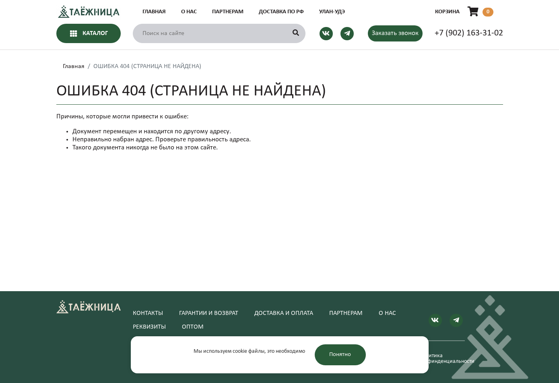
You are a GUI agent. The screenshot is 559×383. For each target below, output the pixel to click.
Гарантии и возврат (208, 313)
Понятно (340, 355)
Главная (154, 12)
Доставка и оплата (283, 313)
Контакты (148, 313)
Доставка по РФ (281, 12)
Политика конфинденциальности (442, 358)
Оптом (193, 327)
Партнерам (227, 12)
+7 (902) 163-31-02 (469, 33)
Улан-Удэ (332, 12)
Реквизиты (149, 327)
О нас (189, 12)
